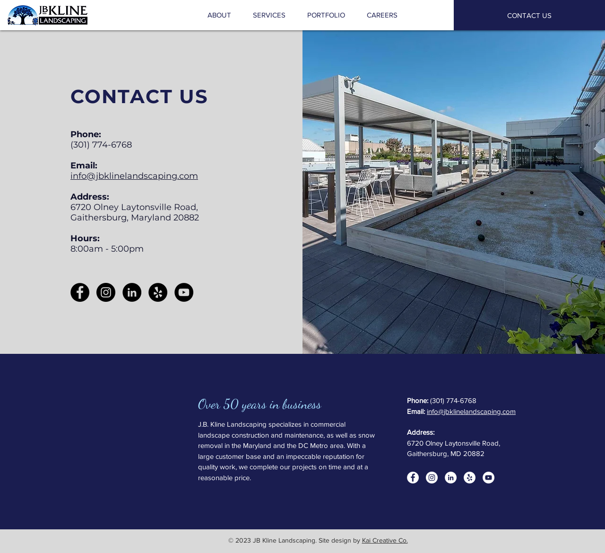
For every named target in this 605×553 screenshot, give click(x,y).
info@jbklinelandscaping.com (134, 176)
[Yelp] (157, 292)
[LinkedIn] (131, 292)
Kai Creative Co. (385, 540)
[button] (269, 15)
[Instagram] (105, 292)
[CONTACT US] (529, 15)
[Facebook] (79, 292)
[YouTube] (183, 292)
